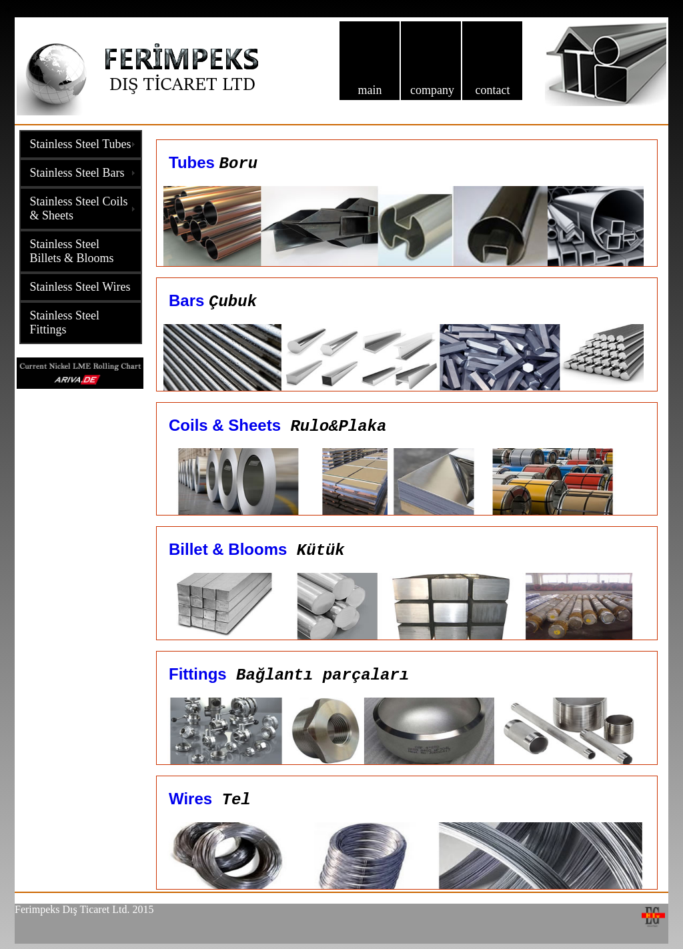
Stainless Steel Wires (80, 286)
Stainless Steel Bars (77, 172)
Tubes (192, 162)
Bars (189, 300)
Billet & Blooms (228, 549)
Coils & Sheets (225, 425)
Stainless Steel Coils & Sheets (79, 208)
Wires (190, 799)
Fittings (198, 674)
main (370, 90)
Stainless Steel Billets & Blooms (72, 251)
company (432, 90)
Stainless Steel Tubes (80, 144)
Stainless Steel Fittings (65, 322)
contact (492, 90)
